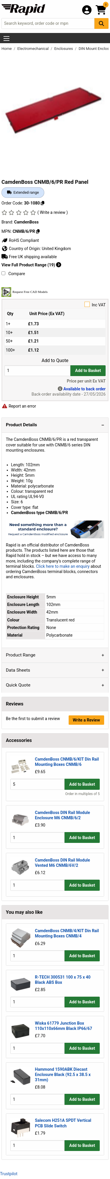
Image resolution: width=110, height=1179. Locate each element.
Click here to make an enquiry (63, 566)
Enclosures (64, 48)
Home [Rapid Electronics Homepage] (7, 48)
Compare (13, 273)
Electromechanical (33, 48)
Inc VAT (55, 304)
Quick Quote (18, 685)
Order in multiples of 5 (82, 794)
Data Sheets (18, 670)
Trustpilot (8, 1173)
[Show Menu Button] (6, 38)
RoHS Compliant (20, 240)
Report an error (18, 406)
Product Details (21, 424)
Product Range (20, 655)
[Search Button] (101, 23)
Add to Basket (88, 370)
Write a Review (86, 720)
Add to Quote (55, 360)
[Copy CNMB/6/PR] (38, 231)
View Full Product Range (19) (31, 265)
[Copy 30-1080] (42, 203)
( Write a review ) (52, 212)
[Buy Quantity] (37, 370)
